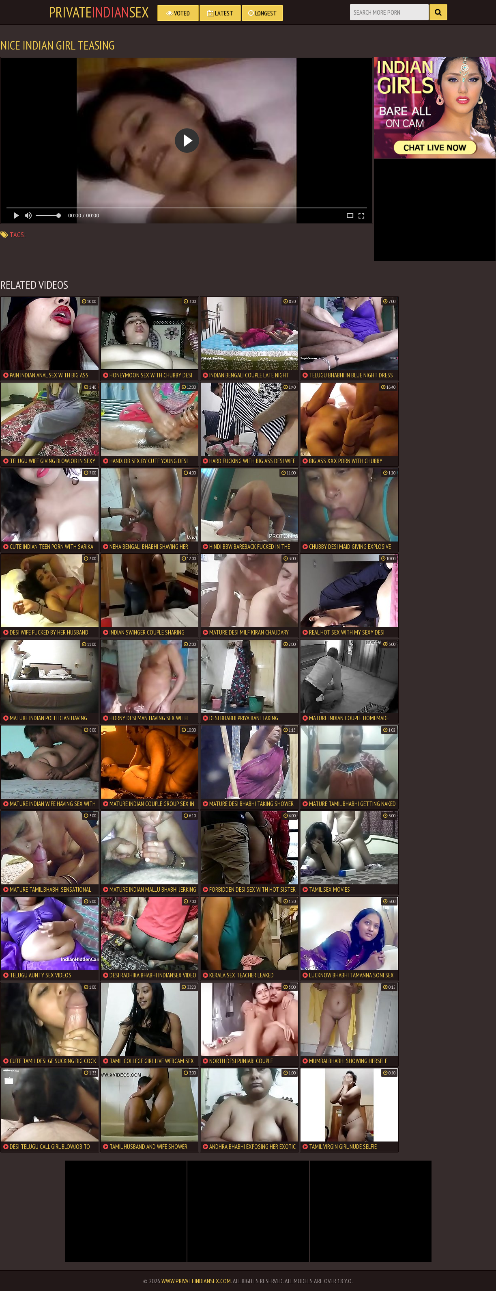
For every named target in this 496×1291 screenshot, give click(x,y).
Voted (178, 13)
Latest (220, 13)
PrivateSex (99, 12)
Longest (262, 13)
